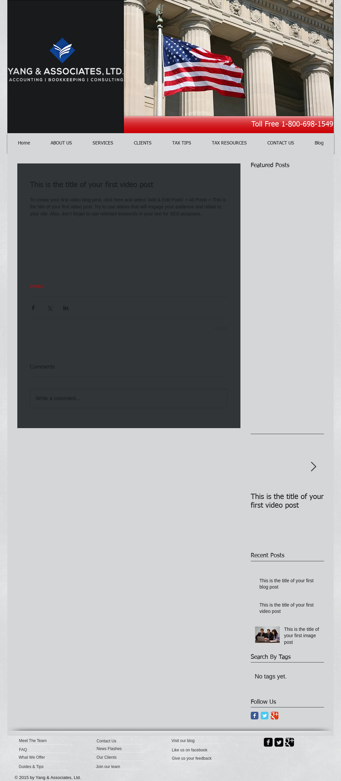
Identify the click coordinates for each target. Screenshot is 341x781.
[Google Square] (289, 742)
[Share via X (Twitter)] (49, 308)
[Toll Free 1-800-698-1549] (228, 124)
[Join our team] (114, 767)
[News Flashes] (116, 749)
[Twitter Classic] (264, 715)
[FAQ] (38, 750)
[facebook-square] (268, 742)
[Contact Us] (112, 741)
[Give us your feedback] (192, 758)
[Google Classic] (274, 715)
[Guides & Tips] (36, 767)
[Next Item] (313, 467)
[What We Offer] (37, 757)
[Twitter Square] (278, 742)
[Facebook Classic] (254, 715)
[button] (187, 741)
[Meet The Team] (44, 741)
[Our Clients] (115, 757)
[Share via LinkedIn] (66, 308)
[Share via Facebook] (33, 308)
